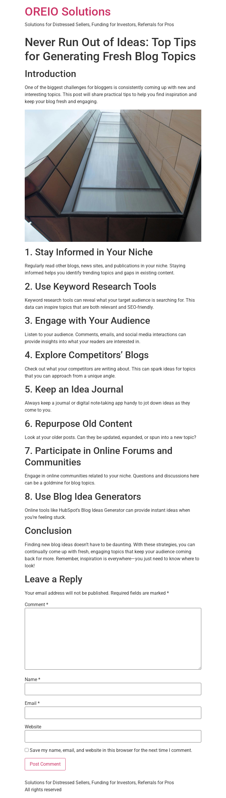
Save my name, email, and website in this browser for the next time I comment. (111, 750)
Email (32, 703)
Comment (36, 604)
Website (33, 727)
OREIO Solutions (68, 12)
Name (32, 679)
